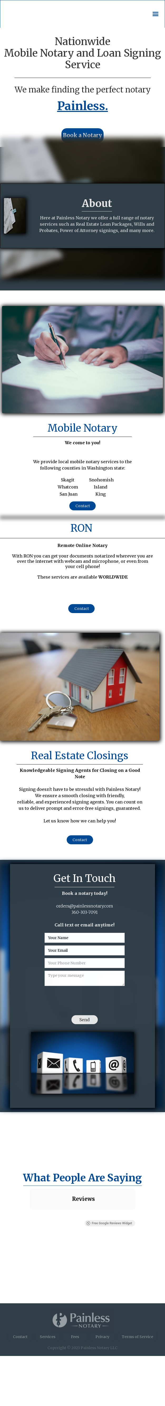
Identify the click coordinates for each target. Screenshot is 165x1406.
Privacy (102, 1336)
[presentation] (85, 999)
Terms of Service (137, 1336)
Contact (82, 506)
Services (47, 1336)
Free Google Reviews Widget (109, 1223)
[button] (155, 14)
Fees (75, 1336)
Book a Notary (82, 135)
